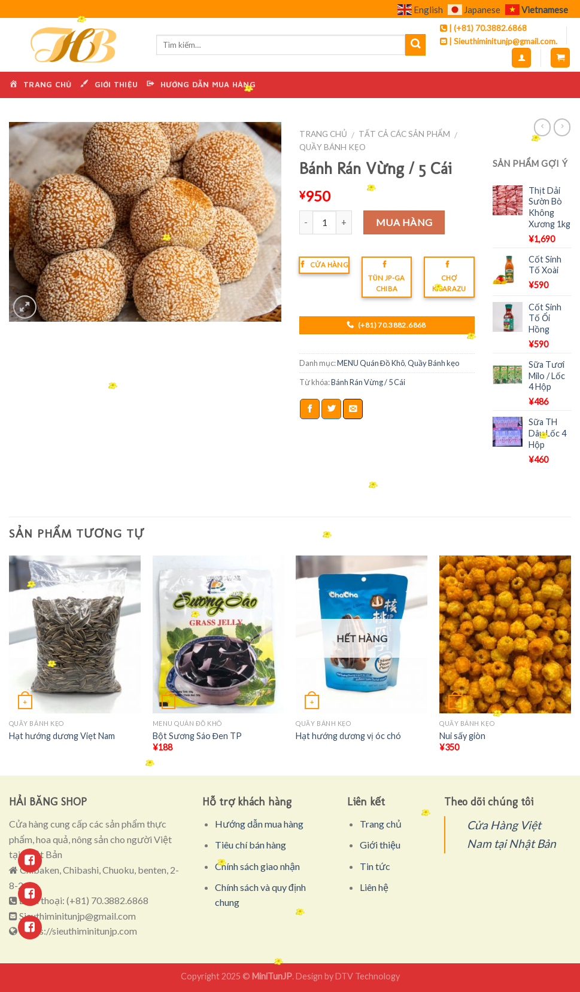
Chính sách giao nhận (257, 866)
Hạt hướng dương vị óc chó (348, 736)
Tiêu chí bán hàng (250, 844)
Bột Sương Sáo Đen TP (197, 736)
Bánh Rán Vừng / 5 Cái (368, 382)
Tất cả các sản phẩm (404, 134)
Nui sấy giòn (462, 736)
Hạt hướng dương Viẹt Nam (62, 736)
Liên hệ (374, 887)
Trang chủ (323, 134)
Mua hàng (404, 222)
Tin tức (375, 866)
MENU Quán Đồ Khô (371, 363)
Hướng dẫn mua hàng (259, 823)
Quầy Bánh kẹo (332, 147)
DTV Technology (367, 976)
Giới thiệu (380, 844)
